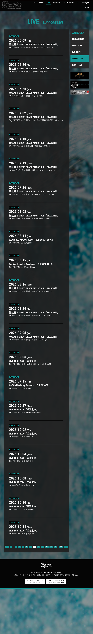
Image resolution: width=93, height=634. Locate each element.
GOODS (88, 2)
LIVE (49, 2)
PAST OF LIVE (77, 59)
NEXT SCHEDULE (78, 33)
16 (55, 592)
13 (42, 592)
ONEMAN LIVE (77, 40)
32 (61, 592)
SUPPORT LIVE (77, 53)
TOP (37, 2)
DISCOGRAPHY (66, 2)
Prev (7, 592)
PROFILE (55, 2)
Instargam (80, 2)
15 (51, 592)
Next (66, 592)
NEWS (43, 2)
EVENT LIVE (76, 46)
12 (38, 592)
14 (47, 592)
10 (30, 592)
